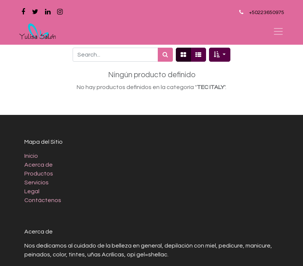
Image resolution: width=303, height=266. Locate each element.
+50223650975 (266, 12)
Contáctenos (42, 200)
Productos (38, 174)
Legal (31, 191)
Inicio (31, 156)
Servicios (36, 182)
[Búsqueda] (165, 55)
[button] (219, 55)
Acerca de (38, 165)
